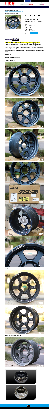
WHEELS (8, 12)
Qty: (25, 33)
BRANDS (8, 9)
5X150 (24, 9)
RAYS (10, 9)
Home (6, 9)
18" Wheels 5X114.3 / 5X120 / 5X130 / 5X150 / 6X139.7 (17, 9)
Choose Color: (26, 25)
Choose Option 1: (26, 27)
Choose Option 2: (26, 29)
